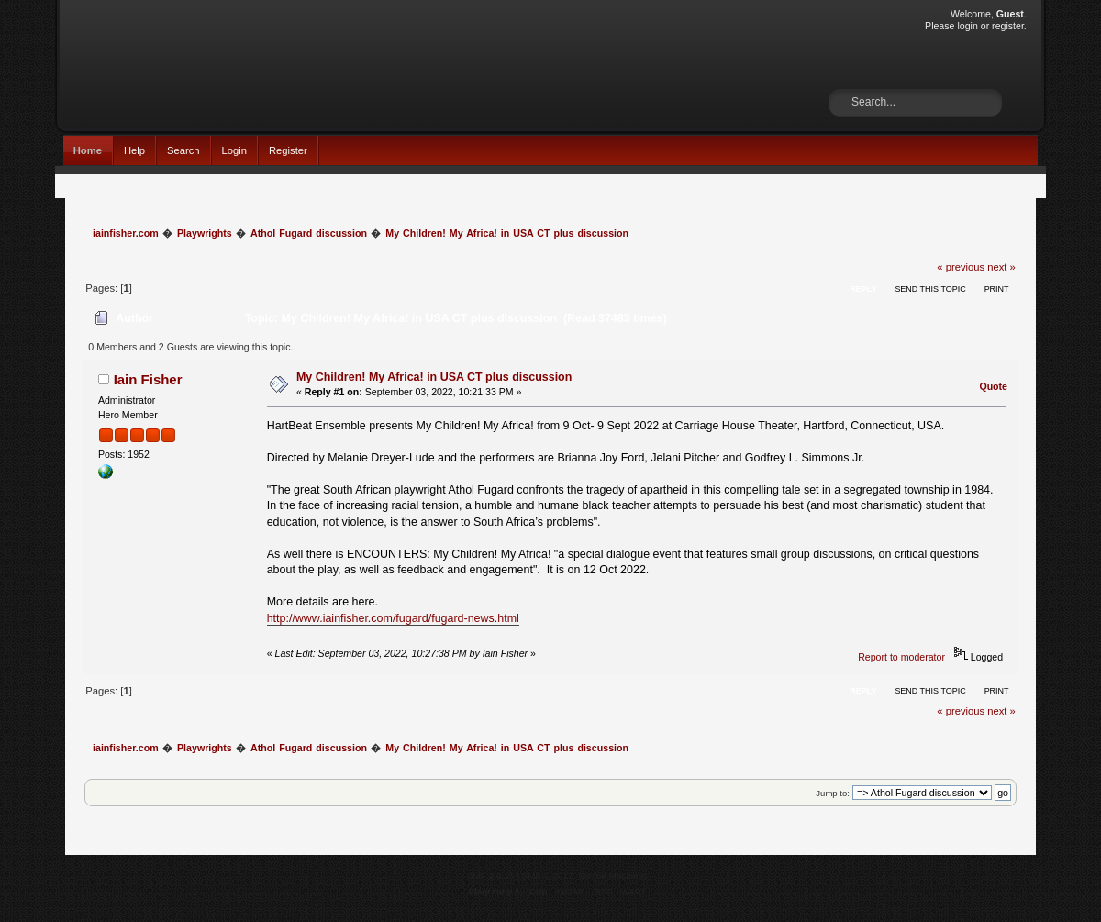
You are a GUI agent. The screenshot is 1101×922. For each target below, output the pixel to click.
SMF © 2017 (547, 876)
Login (234, 150)
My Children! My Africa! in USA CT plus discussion (434, 377)
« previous (960, 266)
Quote (993, 386)
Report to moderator (901, 656)
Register (288, 150)
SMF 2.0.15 (491, 876)
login (967, 25)
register (1008, 25)
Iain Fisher (148, 379)
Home (87, 150)
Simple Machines (613, 876)
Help (134, 150)
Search (183, 150)
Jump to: (833, 793)
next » (1001, 266)
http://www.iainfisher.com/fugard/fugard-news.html (393, 618)
